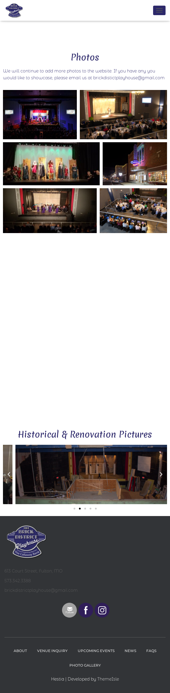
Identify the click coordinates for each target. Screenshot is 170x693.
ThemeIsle (108, 679)
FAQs (151, 650)
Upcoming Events (96, 650)
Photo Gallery (85, 665)
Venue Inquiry (52, 650)
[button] (9, 474)
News (130, 650)
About (20, 650)
